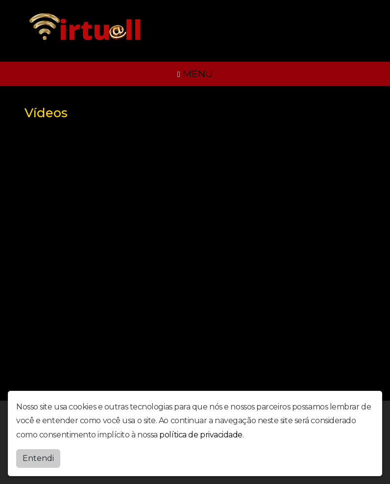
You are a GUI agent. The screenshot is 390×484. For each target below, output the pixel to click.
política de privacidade (201, 434)
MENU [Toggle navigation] (195, 73)
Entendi (38, 458)
